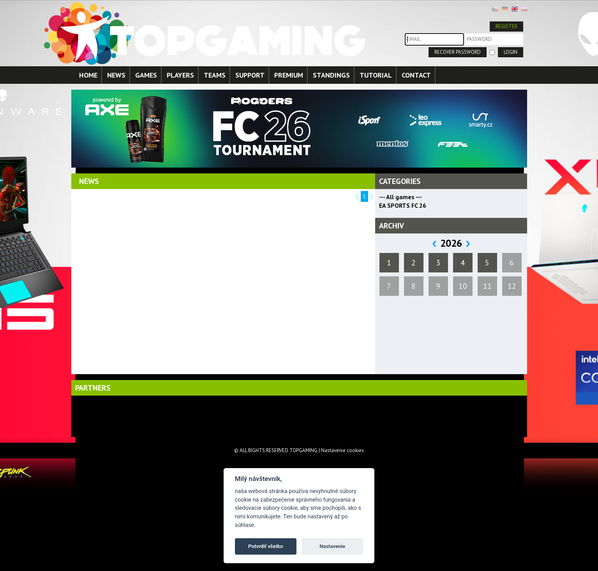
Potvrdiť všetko (265, 546)
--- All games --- (400, 197)
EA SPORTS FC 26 (402, 205)
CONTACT (416, 75)
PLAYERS (180, 75)
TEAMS (215, 75)
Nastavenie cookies (342, 450)
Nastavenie (332, 546)
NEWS (116, 75)
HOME (88, 75)
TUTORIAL (376, 75)
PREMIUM (288, 75)
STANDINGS (331, 75)
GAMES (146, 75)
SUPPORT (250, 75)
